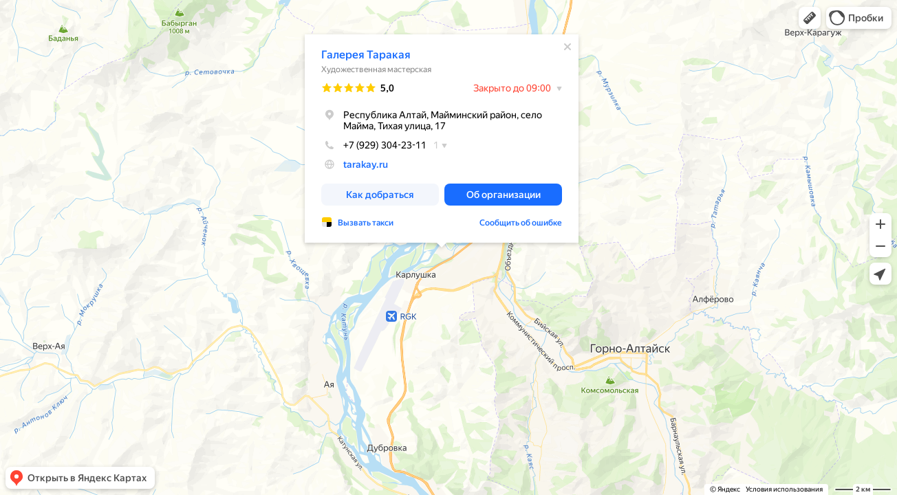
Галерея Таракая (366, 54)
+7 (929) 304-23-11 (373, 145)
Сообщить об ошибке (520, 223)
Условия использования (784, 489)
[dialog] (442, 138)
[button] (810, 18)
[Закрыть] (567, 46)
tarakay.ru (365, 164)
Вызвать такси (365, 223)
